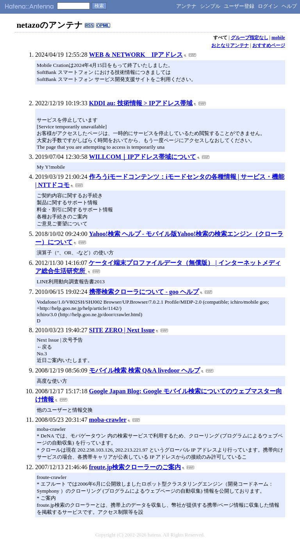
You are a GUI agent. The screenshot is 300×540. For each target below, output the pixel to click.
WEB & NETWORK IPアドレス (136, 54)
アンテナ (186, 6)
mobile (278, 37)
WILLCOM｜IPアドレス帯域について (142, 156)
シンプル (210, 6)
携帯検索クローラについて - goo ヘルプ (144, 291)
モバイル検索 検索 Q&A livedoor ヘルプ (144, 370)
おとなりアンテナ (230, 45)
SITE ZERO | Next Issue (122, 330)
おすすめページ (268, 45)
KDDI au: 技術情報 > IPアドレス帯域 (141, 103)
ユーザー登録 (239, 6)
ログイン (268, 6)
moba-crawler (108, 419)
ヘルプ (289, 6)
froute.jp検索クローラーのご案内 (135, 467)
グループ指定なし (249, 37)
